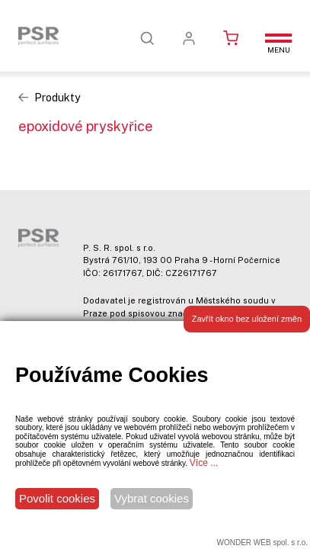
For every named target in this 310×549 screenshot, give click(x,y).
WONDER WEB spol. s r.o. (262, 542)
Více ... (204, 463)
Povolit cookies (57, 498)
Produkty (57, 98)
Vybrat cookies (151, 498)
